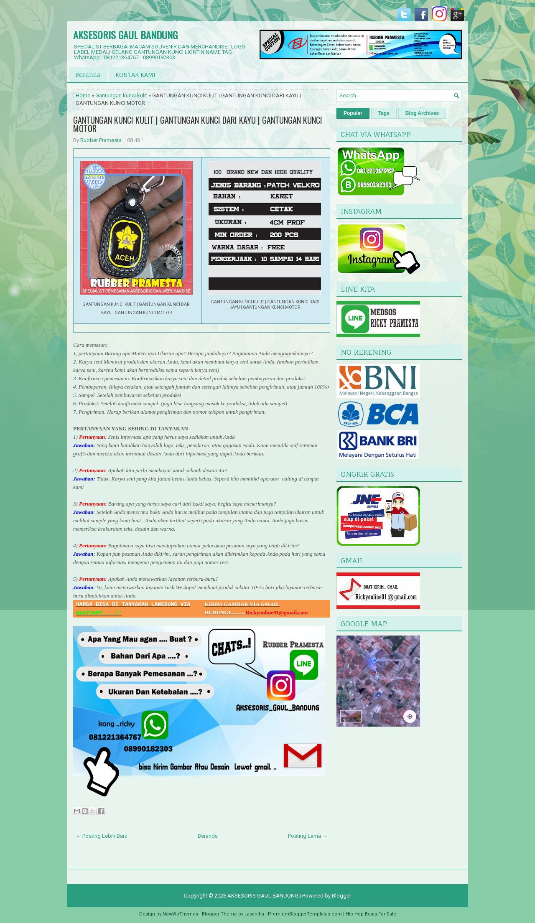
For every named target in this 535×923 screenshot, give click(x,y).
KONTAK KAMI (135, 74)
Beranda (88, 74)
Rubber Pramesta (101, 140)
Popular (353, 113)
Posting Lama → (308, 836)
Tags (384, 113)
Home (83, 95)
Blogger (341, 895)
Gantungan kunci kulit (121, 95)
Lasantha (254, 914)
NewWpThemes (180, 914)
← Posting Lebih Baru (101, 836)
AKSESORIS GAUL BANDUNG (125, 34)
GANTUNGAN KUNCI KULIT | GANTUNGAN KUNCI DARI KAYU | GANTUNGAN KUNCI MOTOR (197, 124)
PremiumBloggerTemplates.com (305, 914)
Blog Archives (422, 113)
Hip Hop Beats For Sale (371, 914)
